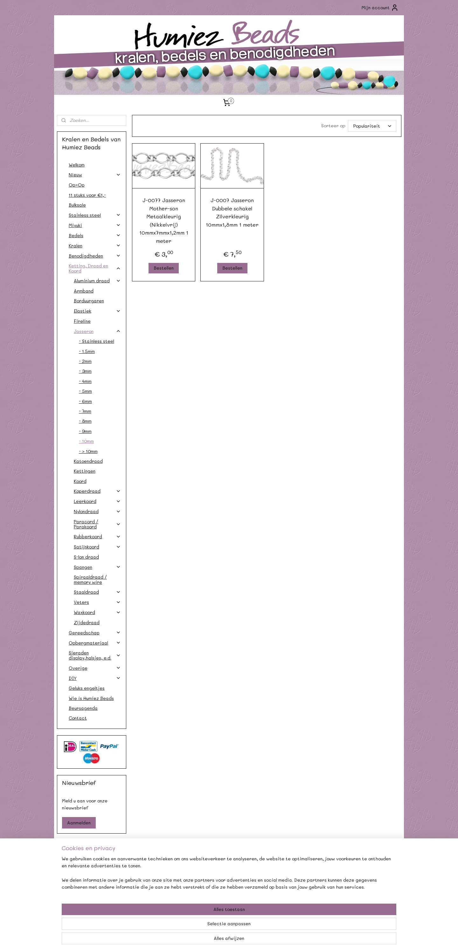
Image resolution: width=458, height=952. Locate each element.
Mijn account (380, 7)
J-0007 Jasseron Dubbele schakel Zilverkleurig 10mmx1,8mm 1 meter (232, 212)
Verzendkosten (89, 879)
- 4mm (85, 381)
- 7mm (85, 411)
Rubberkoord (97, 536)
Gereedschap (95, 633)
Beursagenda (83, 708)
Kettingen (84, 471)
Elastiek (97, 311)
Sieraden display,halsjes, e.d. (95, 655)
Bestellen (164, 268)
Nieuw (95, 175)
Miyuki (95, 225)
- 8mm (85, 421)
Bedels (95, 235)
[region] (187, 927)
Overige (95, 668)
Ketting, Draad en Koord (95, 268)
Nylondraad (97, 511)
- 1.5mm (87, 351)
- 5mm (85, 391)
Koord (80, 481)
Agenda (159, 871)
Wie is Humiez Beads (91, 698)
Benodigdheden (95, 256)
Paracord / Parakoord (97, 523)
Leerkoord (97, 501)
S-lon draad (86, 557)
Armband (84, 291)
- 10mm (86, 441)
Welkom (77, 165)
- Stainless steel (96, 341)
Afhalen (159, 879)
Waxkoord (97, 612)
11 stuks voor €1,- (87, 195)
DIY (95, 678)
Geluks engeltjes (87, 688)
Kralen (95, 246)
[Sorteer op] (372, 125)
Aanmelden (79, 823)
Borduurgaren (89, 301)
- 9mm (85, 431)
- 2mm (85, 361)
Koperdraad (97, 491)
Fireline (82, 321)
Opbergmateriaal (95, 643)
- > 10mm (88, 451)
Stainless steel (95, 215)
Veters (97, 602)
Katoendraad (88, 461)
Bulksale (77, 205)
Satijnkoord (97, 547)
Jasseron (97, 331)
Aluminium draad (97, 281)
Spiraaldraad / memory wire (90, 579)
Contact (78, 718)
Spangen (97, 567)
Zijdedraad (87, 622)
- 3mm (85, 371)
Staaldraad (97, 592)
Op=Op (77, 185)
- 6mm (85, 401)
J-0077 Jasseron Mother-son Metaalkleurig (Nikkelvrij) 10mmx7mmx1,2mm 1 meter (163, 220)
